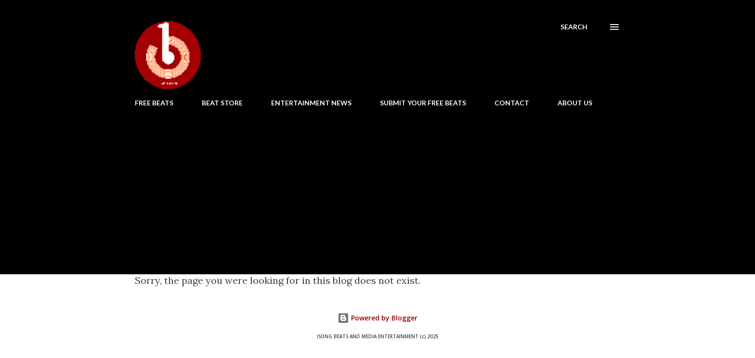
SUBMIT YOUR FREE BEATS (423, 103)
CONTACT (512, 103)
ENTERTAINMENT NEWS (311, 103)
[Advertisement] (377, 186)
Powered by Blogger (377, 317)
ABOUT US (575, 103)
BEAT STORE (222, 103)
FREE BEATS (154, 103)
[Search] (573, 27)
